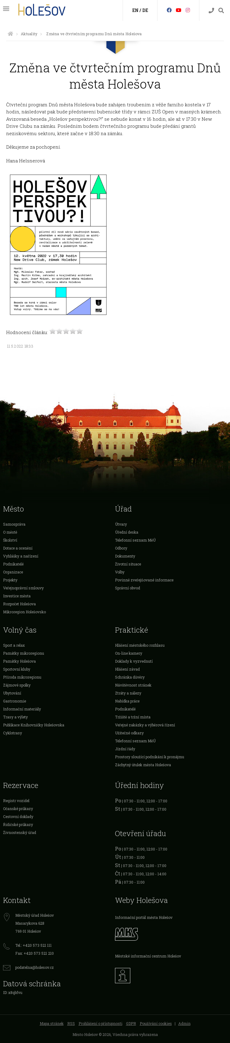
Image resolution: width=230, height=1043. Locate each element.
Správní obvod (127, 587)
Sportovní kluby (16, 669)
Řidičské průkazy (18, 824)
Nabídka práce (127, 701)
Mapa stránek (52, 1023)
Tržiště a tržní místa (132, 716)
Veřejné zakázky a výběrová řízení (145, 724)
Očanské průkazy (18, 808)
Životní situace (128, 563)
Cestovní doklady (18, 816)
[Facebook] (169, 10)
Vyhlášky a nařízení (20, 556)
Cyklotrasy (12, 732)
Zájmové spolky (17, 685)
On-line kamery (128, 653)
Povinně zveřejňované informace (144, 579)
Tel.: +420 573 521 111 (33, 945)
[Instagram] (187, 10)
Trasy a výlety (15, 716)
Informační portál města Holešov (143, 917)
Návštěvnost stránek (133, 685)
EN (135, 10)
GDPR (131, 1023)
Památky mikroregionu (23, 653)
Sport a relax (14, 645)
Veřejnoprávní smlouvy (23, 587)
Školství (10, 540)
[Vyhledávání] (221, 10)
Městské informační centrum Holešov (148, 956)
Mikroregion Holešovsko (24, 611)
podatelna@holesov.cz (34, 967)
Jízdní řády (125, 748)
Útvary (121, 524)
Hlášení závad (127, 669)
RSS (71, 1023)
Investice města (17, 595)
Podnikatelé (13, 563)
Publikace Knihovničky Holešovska (33, 724)
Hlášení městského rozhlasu (140, 645)
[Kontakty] (211, 10)
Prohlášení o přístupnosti (100, 1023)
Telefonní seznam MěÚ (135, 540)
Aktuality (29, 33)
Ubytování (12, 693)
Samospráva (14, 524)
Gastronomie (14, 701)
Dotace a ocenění (17, 548)
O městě (10, 532)
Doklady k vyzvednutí (134, 661)
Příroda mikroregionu (22, 677)
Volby (119, 571)
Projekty (10, 579)
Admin (184, 1023)
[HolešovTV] (178, 10)
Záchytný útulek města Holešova (143, 764)
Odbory (121, 548)
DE (145, 10)
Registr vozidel (16, 800)
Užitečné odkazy (129, 732)
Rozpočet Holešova (19, 603)
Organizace (13, 571)
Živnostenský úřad (19, 832)
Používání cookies (156, 1023)
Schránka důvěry (130, 677)
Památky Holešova (19, 661)
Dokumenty (125, 556)
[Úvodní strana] (10, 33)
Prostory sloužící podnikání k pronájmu (149, 756)
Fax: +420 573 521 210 (34, 953)
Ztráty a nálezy (128, 693)
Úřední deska (126, 532)
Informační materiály (22, 708)
